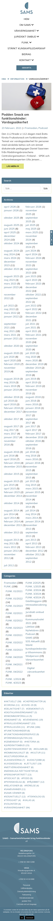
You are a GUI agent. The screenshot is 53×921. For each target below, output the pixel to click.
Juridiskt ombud (26, 36)
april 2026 (10, 206)
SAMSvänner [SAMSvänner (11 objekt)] (15, 789)
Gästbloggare (34, 601)
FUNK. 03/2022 (14, 642)
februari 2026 (33, 206)
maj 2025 (31, 228)
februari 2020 (12, 364)
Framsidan (31, 128)
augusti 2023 (11, 276)
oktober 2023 (11, 268)
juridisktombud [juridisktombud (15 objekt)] (17, 745)
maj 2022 (9, 309)
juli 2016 (30, 451)
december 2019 (34, 364)
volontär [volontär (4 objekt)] (13, 803)
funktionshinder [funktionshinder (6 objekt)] (17, 730)
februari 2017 (33, 433)
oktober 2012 (33, 554)
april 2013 (31, 543)
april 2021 (31, 331)
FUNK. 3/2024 (33, 593)
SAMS (29, 637)
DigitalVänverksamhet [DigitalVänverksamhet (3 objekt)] (21, 712)
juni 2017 (31, 426)
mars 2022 (10, 312)
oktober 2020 (11, 345)
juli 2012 (9, 565)
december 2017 (13, 411)
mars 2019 (10, 386)
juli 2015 (30, 481)
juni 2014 (9, 514)
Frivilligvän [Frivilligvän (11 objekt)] (15, 727)
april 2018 (10, 404)
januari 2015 (33, 492)
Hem (26, 19)
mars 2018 (32, 404)
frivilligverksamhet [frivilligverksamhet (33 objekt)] (20, 723)
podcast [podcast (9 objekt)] (12, 778)
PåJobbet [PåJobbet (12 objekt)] (36, 781)
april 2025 (10, 232)
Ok (22, 918)
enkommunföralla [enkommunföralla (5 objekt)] (18, 716)
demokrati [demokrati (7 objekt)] (36, 708)
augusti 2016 (11, 451)
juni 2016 (9, 455)
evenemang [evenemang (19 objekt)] (33, 719)
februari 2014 (12, 521)
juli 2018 (9, 400)
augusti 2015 (11, 481)
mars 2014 (32, 517)
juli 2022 (9, 305)
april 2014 (10, 517)
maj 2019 (9, 382)
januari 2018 (33, 408)
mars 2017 (10, 433)
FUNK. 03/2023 (14, 649)
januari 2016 (33, 462)
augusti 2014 (11, 510)
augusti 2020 (11, 353)
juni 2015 (9, 484)
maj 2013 (9, 543)
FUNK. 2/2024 (33, 590)
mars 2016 (32, 459)
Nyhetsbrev (32, 630)
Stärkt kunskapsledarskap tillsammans (36, 648)
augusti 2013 (11, 539)
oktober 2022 (33, 294)
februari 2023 (33, 283)
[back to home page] (26, 828)
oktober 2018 (11, 397)
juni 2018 (31, 400)
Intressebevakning (36, 604)
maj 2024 (9, 254)
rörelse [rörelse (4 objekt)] (32, 785)
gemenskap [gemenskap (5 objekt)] (14, 741)
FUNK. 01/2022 (14, 598)
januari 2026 (11, 210)
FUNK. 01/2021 (14, 591)
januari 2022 (11, 316)
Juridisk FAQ (26, 901)
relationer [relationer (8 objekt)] (14, 785)
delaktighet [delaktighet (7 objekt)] (14, 708)
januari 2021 (11, 338)
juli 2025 (30, 225)
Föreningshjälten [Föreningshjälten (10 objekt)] (18, 738)
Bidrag (26, 54)
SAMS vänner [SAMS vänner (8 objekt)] (15, 792)
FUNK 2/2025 (33, 582)
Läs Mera (15, 166)
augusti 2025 (11, 225)
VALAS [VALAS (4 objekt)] (29, 800)
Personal (26, 885)
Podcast (43, 128)
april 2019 (31, 382)
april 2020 (10, 360)
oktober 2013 (11, 532)
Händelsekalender (26, 898)
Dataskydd (29, 918)
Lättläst (30, 626)
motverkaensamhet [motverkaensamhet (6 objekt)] (19, 767)
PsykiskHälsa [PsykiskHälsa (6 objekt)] (15, 781)
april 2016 (10, 459)
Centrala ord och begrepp (26, 904)
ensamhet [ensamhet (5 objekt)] (13, 719)
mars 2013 (10, 547)
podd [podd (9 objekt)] (28, 778)
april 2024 (31, 254)
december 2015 (13, 466)
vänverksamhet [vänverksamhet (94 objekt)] (17, 807)
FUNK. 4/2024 (33, 597)
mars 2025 (32, 232)
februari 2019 (33, 386)
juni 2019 (31, 378)
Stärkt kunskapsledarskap (26, 48)
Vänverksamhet (26, 30)
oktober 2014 (11, 503)
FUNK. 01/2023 (14, 605)
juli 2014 (30, 510)
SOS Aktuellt (33, 641)
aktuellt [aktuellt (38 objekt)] (13, 701)
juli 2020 (30, 353)
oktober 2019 (33, 367)
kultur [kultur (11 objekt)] (38, 752)
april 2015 (10, 488)
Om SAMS (26, 24)
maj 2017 (9, 430)
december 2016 (34, 437)
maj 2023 (9, 279)
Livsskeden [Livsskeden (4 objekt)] (13, 763)
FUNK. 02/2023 (14, 627)
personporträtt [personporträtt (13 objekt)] (18, 774)
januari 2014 (33, 521)
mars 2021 (10, 334)
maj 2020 (31, 356)
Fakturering (26, 894)
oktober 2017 (11, 419)
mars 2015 (32, 488)
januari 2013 (11, 550)
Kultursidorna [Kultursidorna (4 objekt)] (16, 756)
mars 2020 (32, 360)
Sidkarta (26, 68)
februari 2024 (33, 257)
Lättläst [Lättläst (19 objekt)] (33, 763)
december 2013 (13, 525)
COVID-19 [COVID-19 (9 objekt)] (30, 705)
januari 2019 (11, 389)
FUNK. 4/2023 (13, 682)
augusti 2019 (11, 378)
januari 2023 (11, 287)
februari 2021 (33, 334)
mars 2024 (10, 257)
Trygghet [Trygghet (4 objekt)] (13, 800)
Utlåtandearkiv (26, 888)
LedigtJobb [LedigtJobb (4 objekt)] (36, 760)
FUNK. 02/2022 (14, 620)
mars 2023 (10, 283)
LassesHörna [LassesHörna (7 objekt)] (15, 760)
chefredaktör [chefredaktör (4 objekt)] (35, 701)
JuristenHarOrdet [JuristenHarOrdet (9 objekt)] (18, 749)
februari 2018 (12, 408)
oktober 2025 (11, 217)
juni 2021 (31, 327)
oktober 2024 (11, 243)
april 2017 (31, 430)
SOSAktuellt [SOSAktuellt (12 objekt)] (15, 796)
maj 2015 (31, 484)
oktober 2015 (11, 473)
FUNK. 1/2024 (13, 679)
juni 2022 (31, 305)
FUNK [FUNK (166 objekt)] (34, 727)
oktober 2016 (33, 440)
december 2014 (13, 495)
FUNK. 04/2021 (14, 664)
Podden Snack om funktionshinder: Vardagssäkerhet (15, 118)
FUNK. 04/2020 (14, 657)
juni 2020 (9, 356)
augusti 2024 (11, 250)
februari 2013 (33, 547)
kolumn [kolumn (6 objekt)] (41, 749)
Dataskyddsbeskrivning (26, 891)
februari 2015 (12, 492)
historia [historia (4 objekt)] (33, 741)
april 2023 (31, 279)
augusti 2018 (33, 397)
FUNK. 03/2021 (14, 635)
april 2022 (31, 309)
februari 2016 (12, 462)
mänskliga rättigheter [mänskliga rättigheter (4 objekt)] (21, 771)
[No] (50, 914)
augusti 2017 (11, 426)
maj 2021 (9, 331)
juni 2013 (31, 539)
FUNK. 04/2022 (14, 671)
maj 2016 (31, 455)
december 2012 (34, 550)
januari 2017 (11, 437)
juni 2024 (31, 250)
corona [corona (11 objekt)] (12, 705)
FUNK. (26, 42)
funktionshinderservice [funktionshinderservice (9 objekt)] (22, 734)
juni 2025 (9, 228)
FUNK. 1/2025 (33, 586)
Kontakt (26, 60)
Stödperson (32, 656)
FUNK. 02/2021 (14, 613)
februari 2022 (33, 312)
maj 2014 (31, 514)
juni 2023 (31, 276)
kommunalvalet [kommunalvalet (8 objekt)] (17, 752)
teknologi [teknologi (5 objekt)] (37, 796)
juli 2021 (30, 323)
